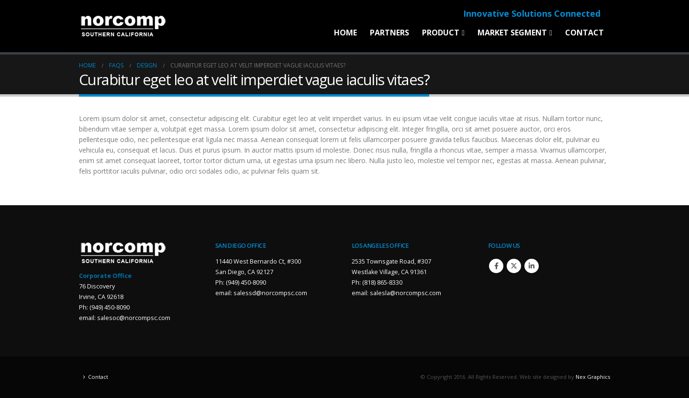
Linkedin (531, 266)
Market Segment (512, 32)
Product (440, 32)
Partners (389, 32)
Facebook (496, 266)
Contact (584, 32)
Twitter (514, 266)
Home (345, 32)
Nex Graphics (593, 376)
